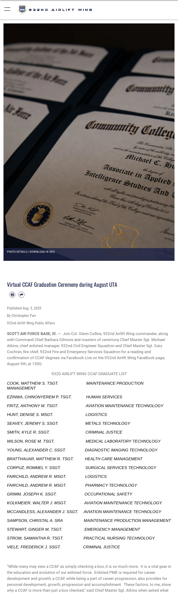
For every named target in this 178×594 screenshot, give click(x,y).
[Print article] (12, 295)
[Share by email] (22, 295)
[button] (7, 10)
